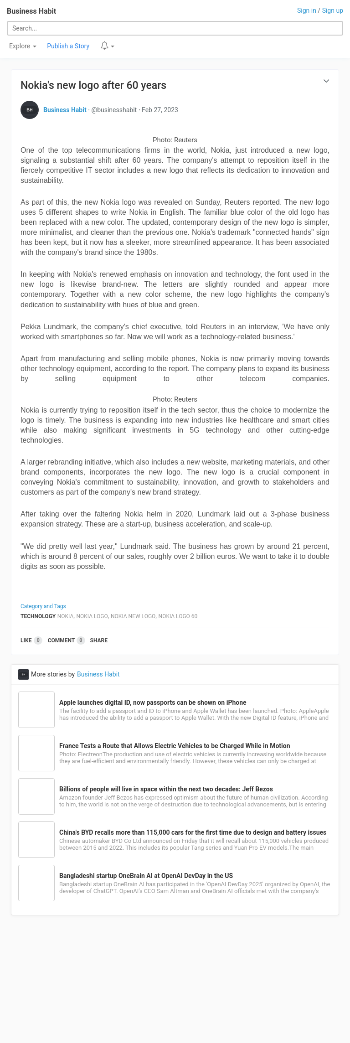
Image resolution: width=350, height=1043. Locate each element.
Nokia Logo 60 (178, 616)
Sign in (306, 10)
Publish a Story (68, 46)
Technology (38, 616)
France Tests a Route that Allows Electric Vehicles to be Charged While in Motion (174, 745)
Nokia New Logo (133, 616)
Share (99, 640)
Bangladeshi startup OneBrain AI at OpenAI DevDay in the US (146, 875)
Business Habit (31, 11)
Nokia (65, 616)
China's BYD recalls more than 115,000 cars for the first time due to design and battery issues (192, 832)
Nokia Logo (92, 616)
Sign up (332, 10)
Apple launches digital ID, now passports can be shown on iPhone (153, 702)
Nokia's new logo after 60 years (93, 85)
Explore (22, 46)
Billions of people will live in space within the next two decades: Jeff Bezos (166, 789)
